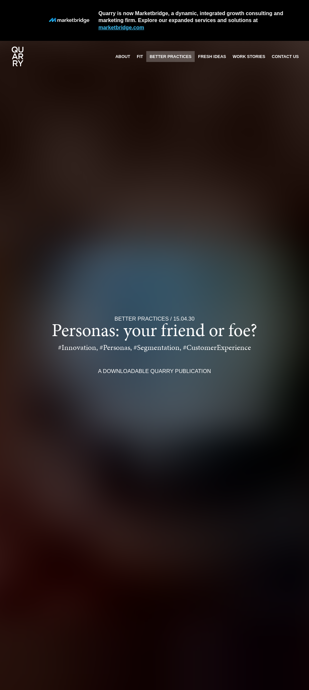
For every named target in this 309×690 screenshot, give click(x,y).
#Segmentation (156, 348)
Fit (140, 56)
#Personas (114, 348)
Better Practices (142, 319)
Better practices (170, 56)
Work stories (249, 56)
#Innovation (77, 348)
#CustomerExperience (217, 348)
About (122, 56)
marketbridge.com (121, 27)
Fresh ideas (212, 56)
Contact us (285, 56)
